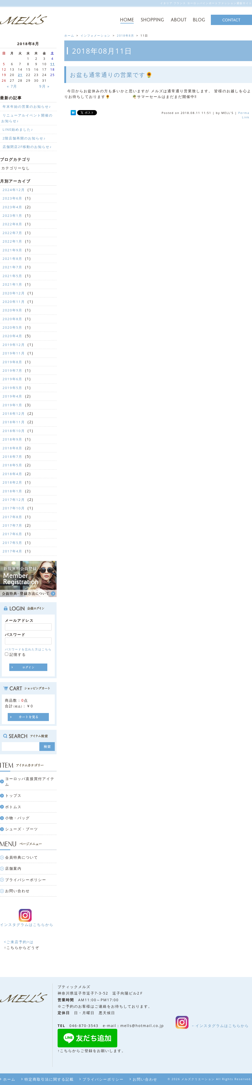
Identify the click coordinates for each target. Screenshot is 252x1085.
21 (20, 75)
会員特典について (21, 857)
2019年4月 (12, 396)
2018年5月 (12, 465)
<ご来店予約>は (19, 941)
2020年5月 (12, 327)
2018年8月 (125, 35)
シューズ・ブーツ (21, 828)
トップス (13, 795)
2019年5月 (12, 387)
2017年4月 (12, 551)
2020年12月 (14, 293)
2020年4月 (12, 336)
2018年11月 (14, 422)
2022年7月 (12, 232)
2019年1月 (12, 405)
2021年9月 (12, 250)
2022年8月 (12, 224)
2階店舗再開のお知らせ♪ (24, 138)
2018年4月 (12, 473)
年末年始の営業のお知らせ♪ (27, 106)
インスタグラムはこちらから (26, 924)
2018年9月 (12, 439)
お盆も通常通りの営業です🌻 (111, 74)
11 (52, 64)
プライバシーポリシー (25, 879)
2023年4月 (12, 207)
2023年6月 (12, 198)
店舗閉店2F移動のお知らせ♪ (27, 146)
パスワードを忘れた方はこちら (28, 649)
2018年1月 (12, 491)
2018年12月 (14, 413)
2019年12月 (14, 344)
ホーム (9, 1079)
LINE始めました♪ (18, 129)
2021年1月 (12, 284)
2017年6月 (12, 534)
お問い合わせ (17, 890)
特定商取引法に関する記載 (49, 1079)
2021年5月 (12, 276)
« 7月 (12, 86)
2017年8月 (12, 517)
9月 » (44, 86)
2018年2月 (12, 482)
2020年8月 (12, 319)
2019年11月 (14, 353)
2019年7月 (12, 370)
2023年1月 (12, 215)
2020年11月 (14, 301)
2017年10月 (14, 508)
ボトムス (13, 806)
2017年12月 (14, 499)
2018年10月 (14, 430)
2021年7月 (12, 267)
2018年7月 (12, 456)
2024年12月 (14, 189)
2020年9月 (12, 310)
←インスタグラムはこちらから (220, 1025)
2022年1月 (12, 241)
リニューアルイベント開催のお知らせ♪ (27, 118)
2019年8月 (12, 362)
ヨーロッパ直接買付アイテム (30, 781)
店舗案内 (13, 868)
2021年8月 (12, 258)
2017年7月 (12, 525)
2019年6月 (12, 379)
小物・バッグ (17, 817)
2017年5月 (12, 542)
